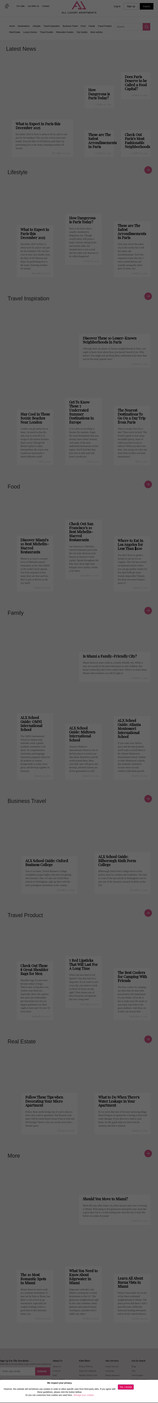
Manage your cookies (84, 1395)
